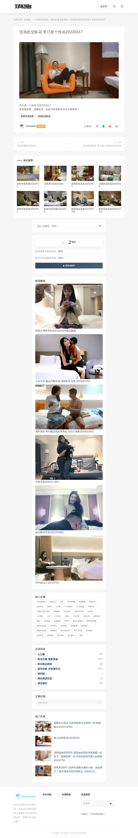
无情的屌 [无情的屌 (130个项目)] (57, 621)
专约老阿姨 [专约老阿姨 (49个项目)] (71, 602)
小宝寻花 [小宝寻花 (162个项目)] (57, 616)
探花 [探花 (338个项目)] (38, 621)
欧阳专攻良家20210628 (55, 210)
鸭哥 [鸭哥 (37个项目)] (81, 635)
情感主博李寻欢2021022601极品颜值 (55, 330)
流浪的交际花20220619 (110, 185)
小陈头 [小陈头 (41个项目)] (66, 616)
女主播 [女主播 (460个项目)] (89, 611)
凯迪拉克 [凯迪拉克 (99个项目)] (92, 602)
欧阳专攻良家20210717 (28, 210)
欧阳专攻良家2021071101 (110, 210)
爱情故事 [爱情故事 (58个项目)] (74, 626)
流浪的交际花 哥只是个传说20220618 (102, 145)
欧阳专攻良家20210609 (82, 185)
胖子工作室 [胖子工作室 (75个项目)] (78, 630)
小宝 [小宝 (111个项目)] (48, 616)
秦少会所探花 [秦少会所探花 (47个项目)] (65, 630)
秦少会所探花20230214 (66, 737)
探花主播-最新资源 (59, 19)
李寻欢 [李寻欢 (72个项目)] (66, 621)
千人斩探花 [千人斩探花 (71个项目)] (68, 606)
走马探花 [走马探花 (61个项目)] (89, 630)
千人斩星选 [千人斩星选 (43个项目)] (80, 606)
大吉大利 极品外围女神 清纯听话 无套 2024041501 (62, 381)
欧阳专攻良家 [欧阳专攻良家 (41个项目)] (41, 626)
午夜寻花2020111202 (47, 481)
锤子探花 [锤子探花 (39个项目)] (60, 635)
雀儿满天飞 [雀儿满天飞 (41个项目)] (72, 635)
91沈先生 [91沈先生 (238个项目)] (53, 602)
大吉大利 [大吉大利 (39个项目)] (67, 611)
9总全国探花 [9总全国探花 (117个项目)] (41, 602)
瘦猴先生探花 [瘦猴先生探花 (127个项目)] (41, 630)
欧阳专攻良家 (27, 116)
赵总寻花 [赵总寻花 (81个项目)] (40, 635)
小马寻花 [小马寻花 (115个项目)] (76, 616)
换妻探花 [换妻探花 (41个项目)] (97, 616)
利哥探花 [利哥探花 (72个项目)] (40, 606)
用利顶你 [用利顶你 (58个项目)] (84, 626)
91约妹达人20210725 (47, 582)
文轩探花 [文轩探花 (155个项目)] (47, 621)
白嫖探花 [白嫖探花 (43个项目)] (53, 630)
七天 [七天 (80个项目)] (61, 602)
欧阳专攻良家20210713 (28, 185)
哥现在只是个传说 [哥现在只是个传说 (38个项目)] (43, 611)
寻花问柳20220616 (26, 145)
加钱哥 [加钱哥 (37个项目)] (49, 606)
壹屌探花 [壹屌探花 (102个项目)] (56, 611)
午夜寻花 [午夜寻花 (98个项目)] (91, 606)
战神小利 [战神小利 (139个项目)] (86, 616)
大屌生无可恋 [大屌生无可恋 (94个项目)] (79, 611)
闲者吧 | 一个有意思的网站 (36, 19)
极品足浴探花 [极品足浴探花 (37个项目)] (78, 621)
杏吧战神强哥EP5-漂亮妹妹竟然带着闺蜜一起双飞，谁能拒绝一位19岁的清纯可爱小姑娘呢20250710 (78, 756)
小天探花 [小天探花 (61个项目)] (40, 616)
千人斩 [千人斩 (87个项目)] (58, 606)
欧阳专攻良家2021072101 (82, 210)
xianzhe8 (31, 125)
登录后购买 (69, 265)
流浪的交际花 (44, 116)
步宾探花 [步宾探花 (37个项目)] (63, 626)
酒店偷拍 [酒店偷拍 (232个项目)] (50, 635)
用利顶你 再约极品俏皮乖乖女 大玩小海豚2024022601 (64, 431)
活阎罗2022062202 (54, 183)
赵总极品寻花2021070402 (49, 532)
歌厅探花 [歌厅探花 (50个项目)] (53, 626)
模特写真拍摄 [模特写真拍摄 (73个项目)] (91, 621)
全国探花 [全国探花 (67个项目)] (82, 602)
